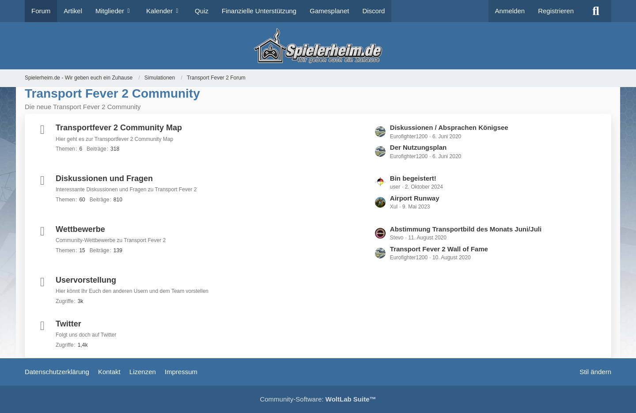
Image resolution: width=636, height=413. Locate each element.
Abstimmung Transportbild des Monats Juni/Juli (465, 229)
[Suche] (595, 11)
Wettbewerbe (80, 229)
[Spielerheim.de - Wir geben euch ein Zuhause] (317, 45)
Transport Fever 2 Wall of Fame (439, 249)
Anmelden (510, 11)
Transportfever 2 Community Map (119, 127)
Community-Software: (318, 399)
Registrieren (556, 11)
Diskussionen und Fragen (104, 178)
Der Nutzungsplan (418, 147)
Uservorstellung (86, 280)
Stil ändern (595, 371)
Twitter (68, 323)
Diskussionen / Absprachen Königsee (449, 127)
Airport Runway (414, 198)
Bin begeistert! (413, 178)
